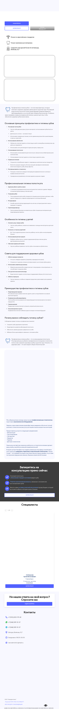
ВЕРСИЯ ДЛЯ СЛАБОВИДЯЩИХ (13, 704)
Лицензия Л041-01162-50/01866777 (14, 701)
